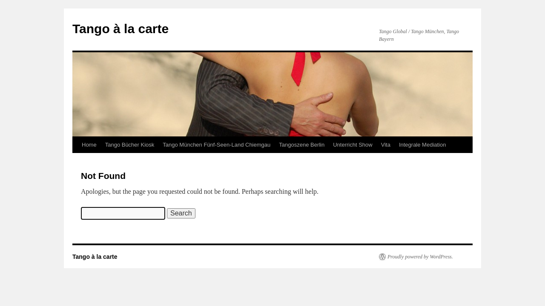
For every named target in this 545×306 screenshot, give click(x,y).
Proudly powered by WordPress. (420, 257)
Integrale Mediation (422, 145)
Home (89, 145)
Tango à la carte (120, 29)
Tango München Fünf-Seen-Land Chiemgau (216, 145)
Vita (385, 145)
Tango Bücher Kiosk (130, 145)
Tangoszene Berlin (301, 145)
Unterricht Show (352, 145)
